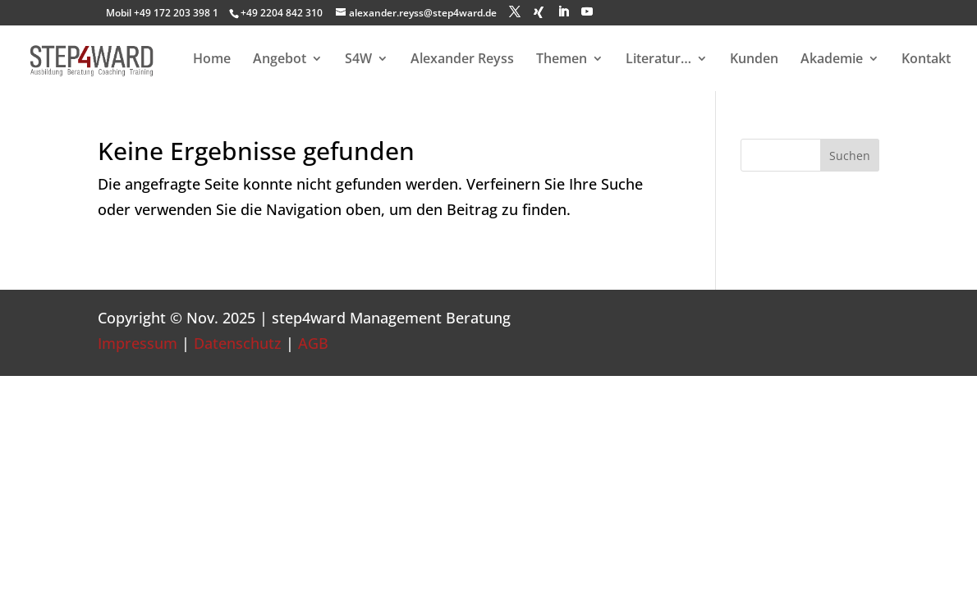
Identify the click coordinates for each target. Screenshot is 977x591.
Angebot (279, 60)
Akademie (831, 60)
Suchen (849, 155)
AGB (313, 343)
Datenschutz (238, 343)
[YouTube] (587, 12)
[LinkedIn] (563, 12)
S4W (358, 60)
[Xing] (538, 12)
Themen (561, 60)
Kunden (754, 60)
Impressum (137, 343)
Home (212, 60)
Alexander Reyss (462, 60)
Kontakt (926, 60)
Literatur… (658, 60)
